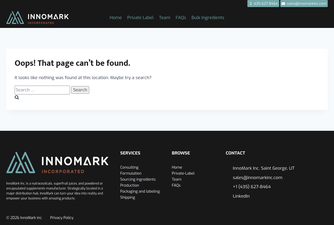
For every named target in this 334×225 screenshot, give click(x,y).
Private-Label (183, 173)
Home (116, 18)
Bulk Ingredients (208, 18)
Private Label (140, 18)
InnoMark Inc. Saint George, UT (264, 168)
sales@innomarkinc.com (257, 178)
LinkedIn (241, 196)
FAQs (181, 18)
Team (164, 18)
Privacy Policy (62, 217)
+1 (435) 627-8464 (252, 187)
